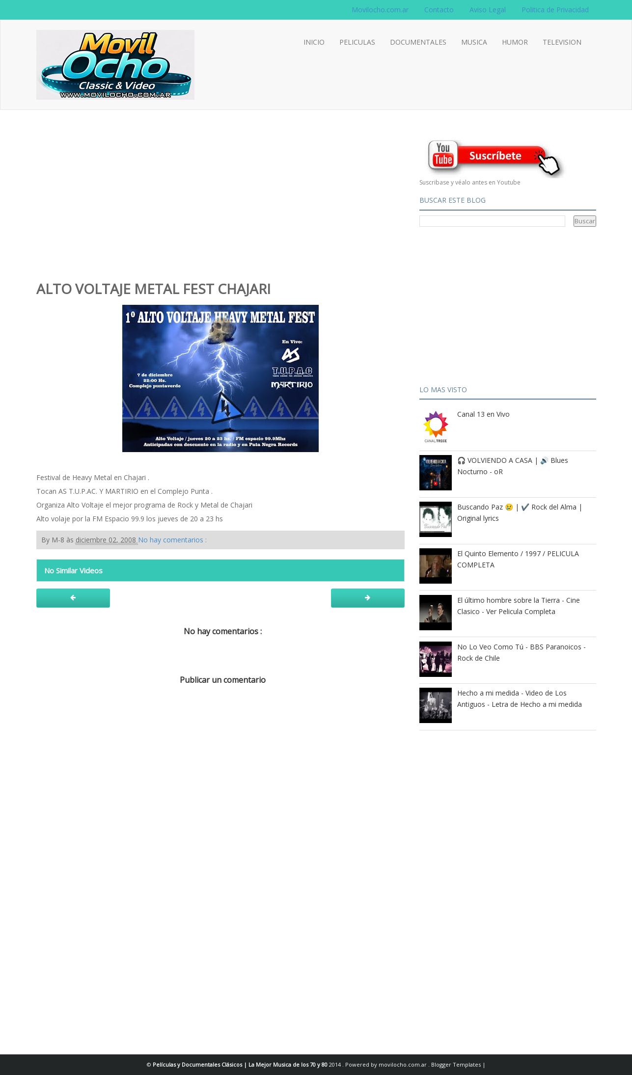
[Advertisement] (220, 203)
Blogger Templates (456, 1064)
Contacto (439, 9)
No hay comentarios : (172, 539)
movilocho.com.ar (403, 1064)
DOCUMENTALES (418, 42)
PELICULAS (357, 42)
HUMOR (515, 42)
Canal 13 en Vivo (483, 414)
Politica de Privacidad (555, 9)
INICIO (314, 42)
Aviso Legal (487, 9)
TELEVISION (562, 42)
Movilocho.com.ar (380, 9)
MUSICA (474, 42)
